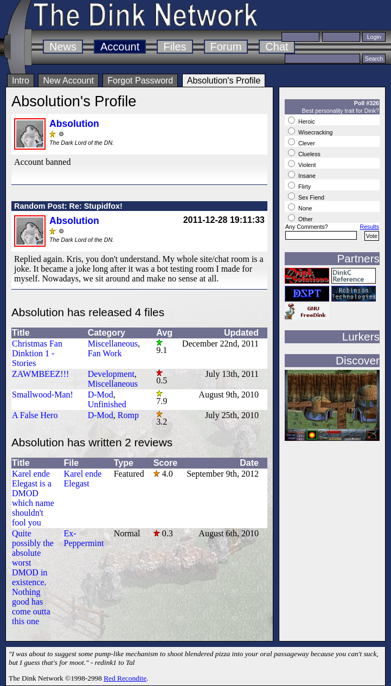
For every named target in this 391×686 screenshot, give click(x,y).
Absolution (74, 123)
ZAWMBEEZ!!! (40, 374)
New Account (68, 80)
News (62, 47)
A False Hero (34, 415)
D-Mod (100, 394)
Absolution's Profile (224, 80)
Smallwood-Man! (42, 394)
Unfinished (107, 404)
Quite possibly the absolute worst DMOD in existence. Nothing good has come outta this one (33, 577)
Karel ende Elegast (83, 478)
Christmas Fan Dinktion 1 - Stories (37, 353)
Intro (20, 80)
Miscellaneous (113, 343)
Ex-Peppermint (84, 538)
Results (369, 226)
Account (119, 47)
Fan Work (105, 353)
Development (111, 374)
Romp (128, 415)
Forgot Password (140, 80)
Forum (226, 47)
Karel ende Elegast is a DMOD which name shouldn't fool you (33, 498)
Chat (276, 47)
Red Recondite (125, 678)
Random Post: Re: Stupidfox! (68, 206)
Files (174, 47)
